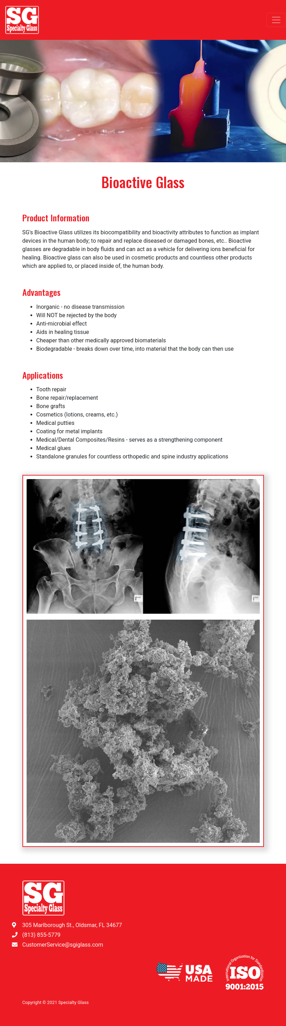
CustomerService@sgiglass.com (62, 944)
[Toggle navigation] (276, 20)
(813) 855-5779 (41, 935)
